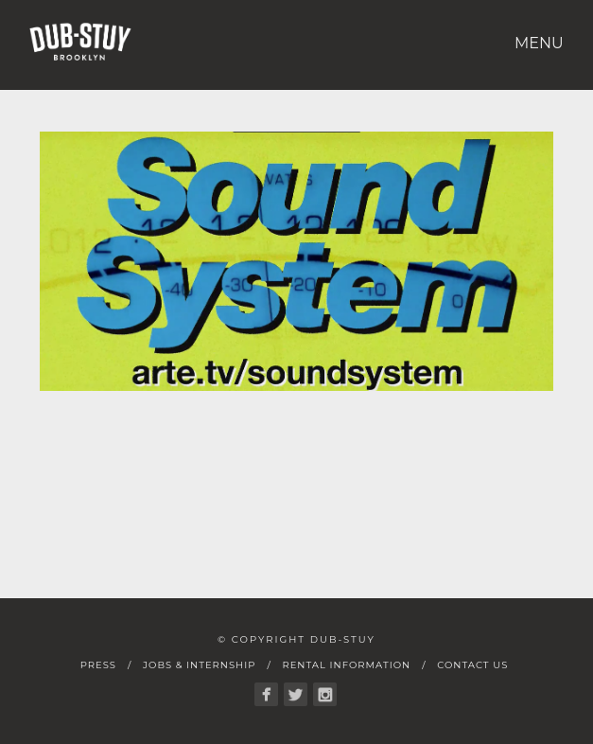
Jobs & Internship (199, 665)
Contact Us (472, 665)
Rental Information (346, 665)
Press (98, 665)
